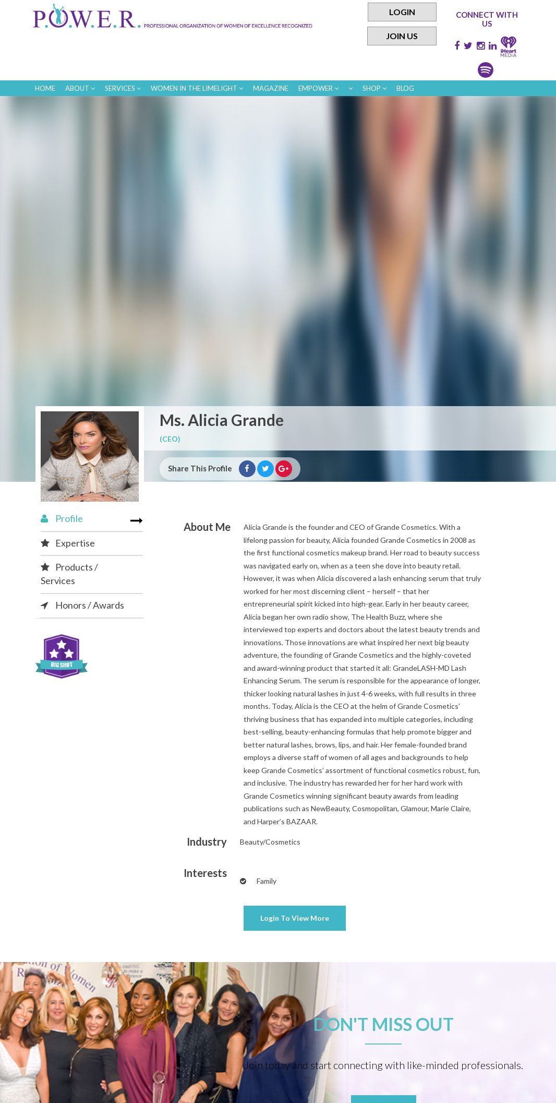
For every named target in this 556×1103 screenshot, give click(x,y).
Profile (62, 518)
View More (294, 918)
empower (318, 88)
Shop (374, 88)
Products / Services (69, 573)
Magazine (270, 88)
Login (402, 12)
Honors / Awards (82, 605)
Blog (405, 88)
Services (123, 88)
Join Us (402, 36)
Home (45, 88)
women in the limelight (197, 88)
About (80, 88)
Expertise (68, 543)
